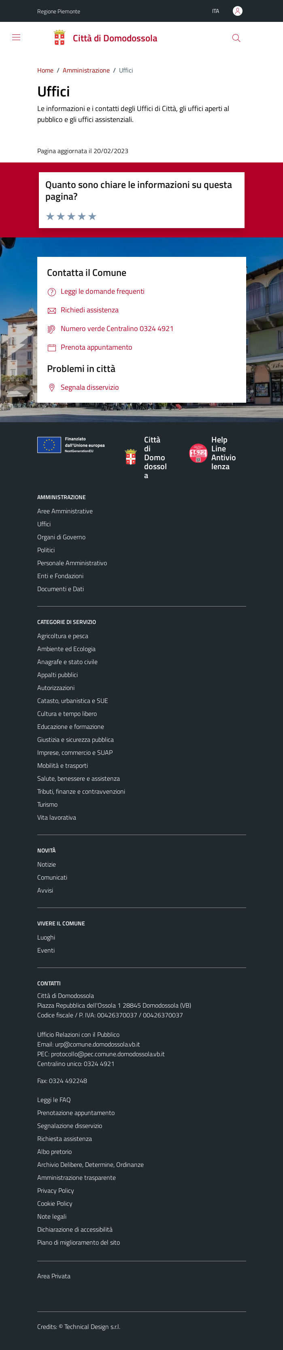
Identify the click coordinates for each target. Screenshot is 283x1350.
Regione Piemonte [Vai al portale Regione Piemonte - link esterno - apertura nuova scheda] (58, 11)
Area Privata (53, 1276)
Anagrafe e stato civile (67, 661)
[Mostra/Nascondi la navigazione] (16, 37)
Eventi (46, 950)
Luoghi (46, 937)
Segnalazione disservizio (69, 1125)
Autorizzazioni (55, 687)
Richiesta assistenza (64, 1138)
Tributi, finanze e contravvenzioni (81, 791)
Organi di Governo (61, 537)
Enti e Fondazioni (60, 576)
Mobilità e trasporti (62, 765)
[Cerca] (236, 38)
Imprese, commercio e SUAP (75, 752)
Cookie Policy (54, 1203)
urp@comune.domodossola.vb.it (97, 1044)
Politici (46, 550)
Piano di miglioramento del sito (78, 1242)
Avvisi (45, 890)
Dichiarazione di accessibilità (75, 1229)
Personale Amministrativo (72, 563)
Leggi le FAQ (54, 1099)
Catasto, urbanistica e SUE (72, 700)
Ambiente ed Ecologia (66, 649)
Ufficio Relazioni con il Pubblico (78, 1034)
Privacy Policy (55, 1190)
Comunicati (52, 877)
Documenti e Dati (60, 589)
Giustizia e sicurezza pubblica (75, 739)
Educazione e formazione (70, 726)
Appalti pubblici (57, 674)
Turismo (47, 804)
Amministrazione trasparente (76, 1177)
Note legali (51, 1216)
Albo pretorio (54, 1151)
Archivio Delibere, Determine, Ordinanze (90, 1164)
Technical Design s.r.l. (92, 1326)
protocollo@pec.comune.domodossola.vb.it (108, 1054)
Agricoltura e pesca (62, 636)
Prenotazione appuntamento (76, 1112)
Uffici (44, 524)
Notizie (46, 864)
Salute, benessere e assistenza (78, 778)
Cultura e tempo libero (67, 713)
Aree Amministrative (65, 511)
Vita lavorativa (56, 817)
